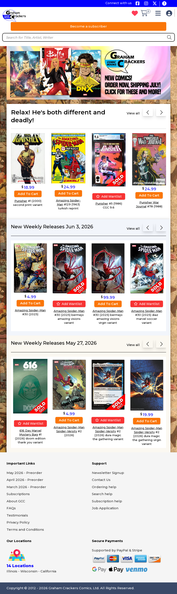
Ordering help (104, 487)
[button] (159, 14)
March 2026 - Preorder (26, 487)
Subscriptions (18, 494)
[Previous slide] (148, 113)
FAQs (11, 508)
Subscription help (107, 501)
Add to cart (28, 193)
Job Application (105, 508)
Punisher (20, 200)
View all (133, 113)
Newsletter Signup (108, 473)
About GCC (16, 501)
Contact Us (101, 480)
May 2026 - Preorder (24, 473)
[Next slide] (161, 113)
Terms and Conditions (25, 529)
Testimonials (17, 515)
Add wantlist (109, 196)
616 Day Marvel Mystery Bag (30, 432)
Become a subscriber (88, 26)
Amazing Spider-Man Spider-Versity (69, 429)
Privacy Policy (18, 522)
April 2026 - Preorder (25, 480)
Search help (102, 494)
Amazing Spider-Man (30, 310)
